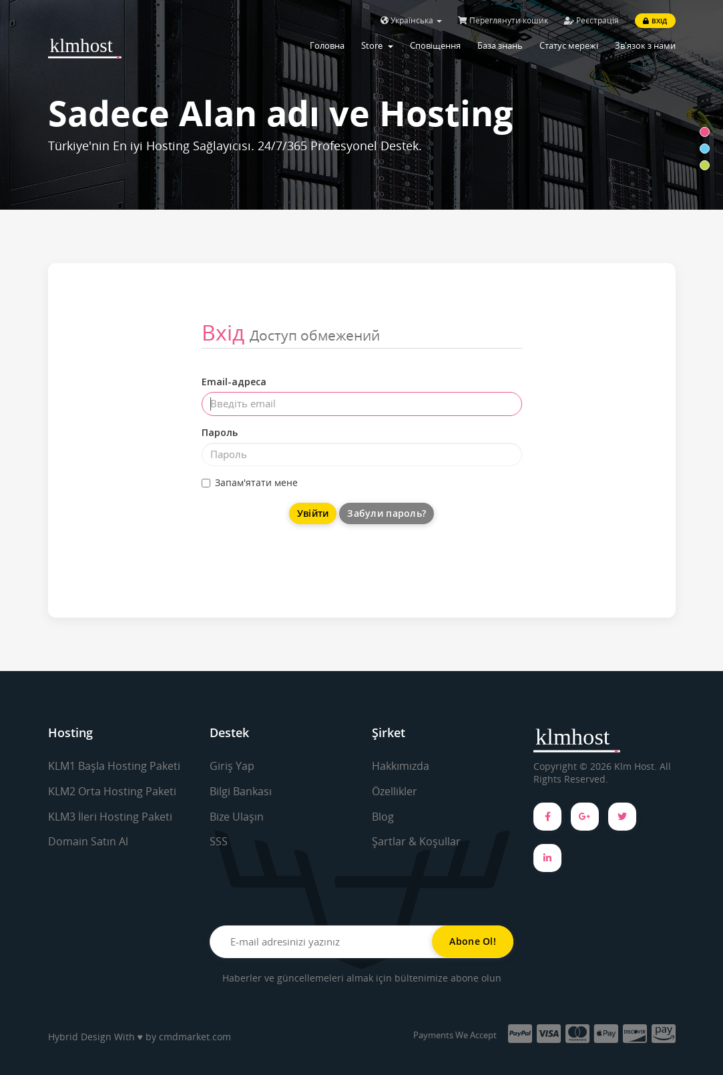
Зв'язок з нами (645, 45)
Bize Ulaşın (237, 816)
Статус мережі (568, 45)
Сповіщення (435, 45)
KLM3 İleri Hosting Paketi (110, 816)
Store (377, 45)
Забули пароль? (386, 513)
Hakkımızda (400, 766)
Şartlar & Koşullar (416, 841)
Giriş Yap (232, 766)
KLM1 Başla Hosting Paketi (114, 766)
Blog (383, 816)
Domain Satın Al (88, 841)
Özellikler (394, 791)
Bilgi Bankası (241, 791)
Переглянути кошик (503, 20)
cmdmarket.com (195, 1036)
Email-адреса (234, 381)
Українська (411, 20)
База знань (500, 45)
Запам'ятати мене (250, 482)
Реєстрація (591, 20)
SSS (219, 841)
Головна (327, 45)
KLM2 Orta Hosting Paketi (112, 791)
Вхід (655, 20)
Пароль (220, 432)
